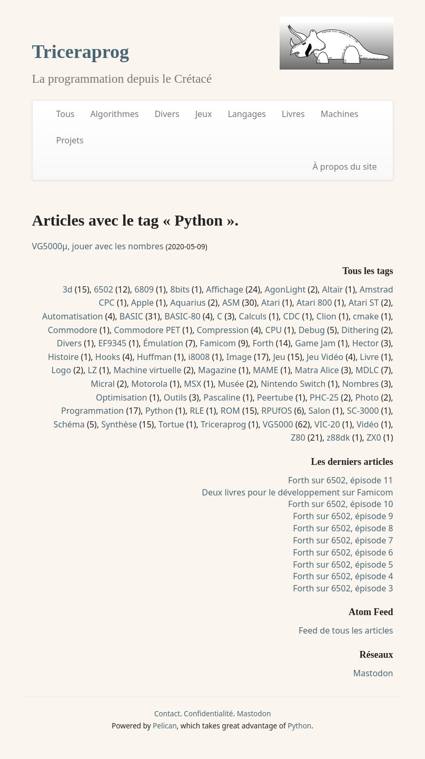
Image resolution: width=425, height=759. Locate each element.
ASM (231, 302)
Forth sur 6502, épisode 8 (343, 528)
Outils (175, 397)
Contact (167, 713)
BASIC (131, 316)
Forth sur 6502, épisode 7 (343, 540)
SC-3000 (363, 410)
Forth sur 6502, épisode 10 (340, 504)
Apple (142, 302)
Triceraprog (81, 51)
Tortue (171, 424)
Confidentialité (208, 713)
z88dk (338, 437)
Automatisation (72, 316)
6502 (103, 289)
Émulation (163, 343)
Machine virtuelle (147, 370)
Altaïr (332, 289)
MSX (192, 384)
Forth (262, 343)
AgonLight (285, 289)
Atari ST (364, 302)
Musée (231, 384)
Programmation (92, 410)
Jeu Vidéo (325, 357)
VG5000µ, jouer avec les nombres (98, 246)
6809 (144, 289)
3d (68, 289)
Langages (247, 114)
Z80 (298, 437)
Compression (222, 330)
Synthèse (119, 424)
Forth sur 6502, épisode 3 (343, 588)
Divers (166, 114)
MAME (265, 370)
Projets (70, 140)
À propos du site (344, 166)
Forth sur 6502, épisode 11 (340, 480)
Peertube (275, 397)
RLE (197, 410)
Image (239, 357)
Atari (270, 302)
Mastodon (373, 673)
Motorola (149, 384)
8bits (180, 289)
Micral (103, 384)
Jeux (203, 114)
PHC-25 (324, 397)
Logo (62, 370)
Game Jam (315, 343)
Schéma (68, 424)
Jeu (279, 357)
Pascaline (221, 397)
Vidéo (368, 424)
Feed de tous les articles (346, 630)
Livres (293, 114)
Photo (367, 397)
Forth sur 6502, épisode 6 (343, 552)
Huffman (154, 357)
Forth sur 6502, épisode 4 (343, 576)
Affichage (224, 289)
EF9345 (112, 343)
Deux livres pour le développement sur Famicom (297, 492)
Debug (312, 330)
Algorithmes (115, 114)
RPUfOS (276, 410)
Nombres (360, 384)
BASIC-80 (182, 316)
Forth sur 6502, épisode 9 (343, 516)
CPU (273, 330)
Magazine (217, 370)
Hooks (107, 357)
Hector (365, 343)
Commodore (72, 330)
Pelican (164, 726)
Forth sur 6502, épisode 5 (343, 564)
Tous (65, 114)
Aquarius (187, 302)
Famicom (218, 343)
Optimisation (121, 397)
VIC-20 (327, 424)
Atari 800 (314, 302)
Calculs (253, 316)
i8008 (199, 357)
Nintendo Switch (293, 384)
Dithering (360, 330)
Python (159, 410)
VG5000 (278, 424)
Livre (369, 357)
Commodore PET (147, 330)
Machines (340, 114)
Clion (327, 316)
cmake (366, 316)
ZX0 (374, 437)
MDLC (367, 370)
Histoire (63, 357)
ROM (230, 410)
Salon (319, 410)
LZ (92, 370)
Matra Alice (317, 370)
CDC (291, 316)
